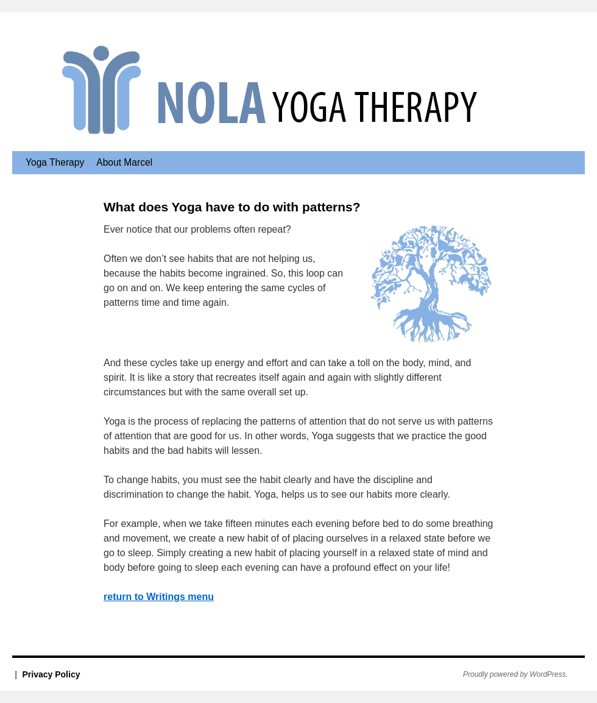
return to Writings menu (159, 597)
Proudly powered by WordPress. (515, 674)
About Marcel (124, 162)
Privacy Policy (51, 674)
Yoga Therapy (55, 162)
